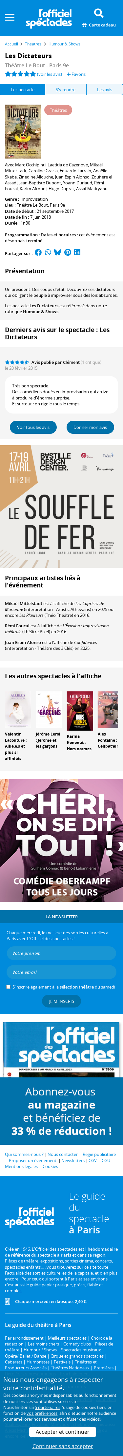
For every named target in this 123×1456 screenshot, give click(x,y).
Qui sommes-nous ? (24, 1154)
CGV (93, 1160)
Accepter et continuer (63, 1431)
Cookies (50, 1166)
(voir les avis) (49, 74)
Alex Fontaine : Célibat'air (108, 740)
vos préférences (42, 1413)
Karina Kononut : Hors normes (79, 743)
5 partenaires (47, 1407)
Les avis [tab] (104, 90)
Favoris (76, 74)
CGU (106, 1160)
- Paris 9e (37, 65)
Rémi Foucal (17, 626)
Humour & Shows (40, 311)
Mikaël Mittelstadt (23, 603)
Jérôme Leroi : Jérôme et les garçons (48, 740)
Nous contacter (63, 1154)
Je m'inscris (61, 1001)
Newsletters (73, 1160)
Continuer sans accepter (62, 1446)
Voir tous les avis (33, 427)
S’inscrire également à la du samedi (63, 987)
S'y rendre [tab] (65, 90)
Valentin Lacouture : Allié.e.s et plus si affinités (16, 746)
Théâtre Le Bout (32, 205)
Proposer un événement (32, 1160)
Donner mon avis (90, 427)
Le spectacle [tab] (22, 90)
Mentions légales (21, 1166)
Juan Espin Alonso (23, 642)
